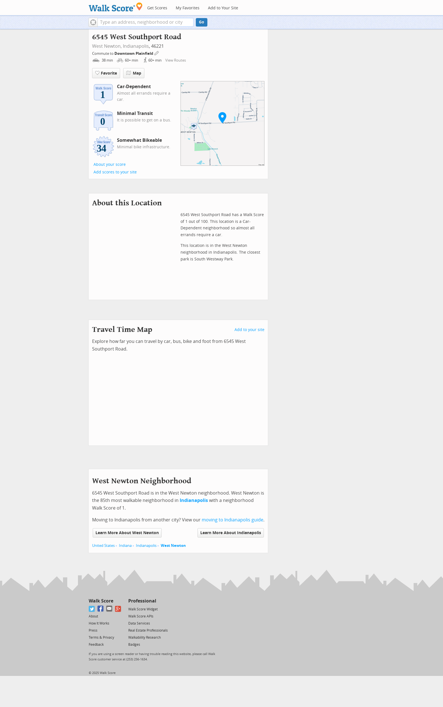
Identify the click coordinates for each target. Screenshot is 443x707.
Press (93, 630)
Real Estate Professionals (148, 630)
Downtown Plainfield (134, 53)
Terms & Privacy (101, 637)
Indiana (125, 545)
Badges (134, 645)
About (93, 616)
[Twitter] (92, 609)
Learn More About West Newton (127, 532)
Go (201, 22)
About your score (110, 164)
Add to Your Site (223, 8)
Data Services (139, 623)
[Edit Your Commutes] (157, 52)
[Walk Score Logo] (116, 7)
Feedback (96, 645)
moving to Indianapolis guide (232, 520)
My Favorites (187, 8)
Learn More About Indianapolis (230, 532)
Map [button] (133, 73)
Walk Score (101, 601)
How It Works (99, 623)
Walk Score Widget (143, 609)
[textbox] (145, 22)
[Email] (109, 609)
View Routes (175, 60)
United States (103, 545)
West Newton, (107, 46)
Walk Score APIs (140, 616)
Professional (142, 601)
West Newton (173, 545)
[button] (93, 22)
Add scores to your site (115, 172)
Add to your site (249, 329)
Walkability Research (144, 637)
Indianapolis (136, 46)
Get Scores (157, 8)
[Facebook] (100, 609)
